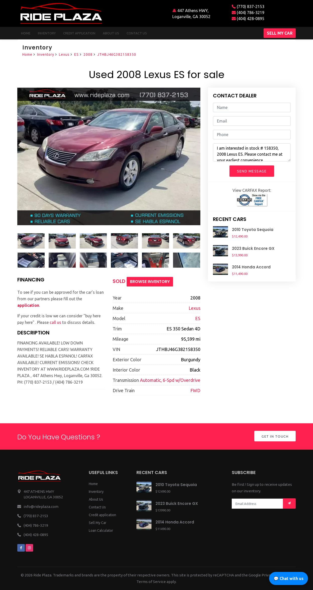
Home (25, 33)
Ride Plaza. (42, 575)
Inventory (47, 33)
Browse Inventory (150, 281)
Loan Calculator (101, 530)
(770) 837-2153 (248, 6)
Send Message (252, 171)
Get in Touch (274, 437)
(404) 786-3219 (248, 12)
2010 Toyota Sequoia (252, 229)
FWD (195, 390)
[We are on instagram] (29, 548)
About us (111, 33)
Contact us (137, 33)
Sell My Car (97, 523)
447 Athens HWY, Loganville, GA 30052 (191, 13)
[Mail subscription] (289, 503)
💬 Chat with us (288, 578)
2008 (88, 54)
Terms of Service (151, 581)
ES (76, 54)
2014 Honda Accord (251, 267)
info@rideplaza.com (41, 506)
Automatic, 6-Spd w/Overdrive (170, 380)
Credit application (102, 515)
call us (55, 322)
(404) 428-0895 (248, 18)
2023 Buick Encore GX (253, 248)
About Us (96, 499)
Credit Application (79, 33)
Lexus (64, 54)
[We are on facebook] (21, 548)
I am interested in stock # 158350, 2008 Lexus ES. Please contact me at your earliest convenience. (252, 152)
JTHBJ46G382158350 (116, 54)
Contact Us (97, 507)
